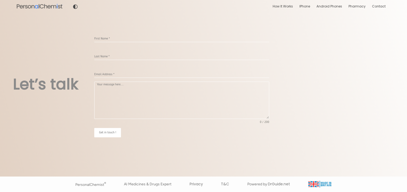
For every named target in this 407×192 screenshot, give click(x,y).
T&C (225, 184)
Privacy (196, 184)
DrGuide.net (279, 184)
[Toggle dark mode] (75, 6)
